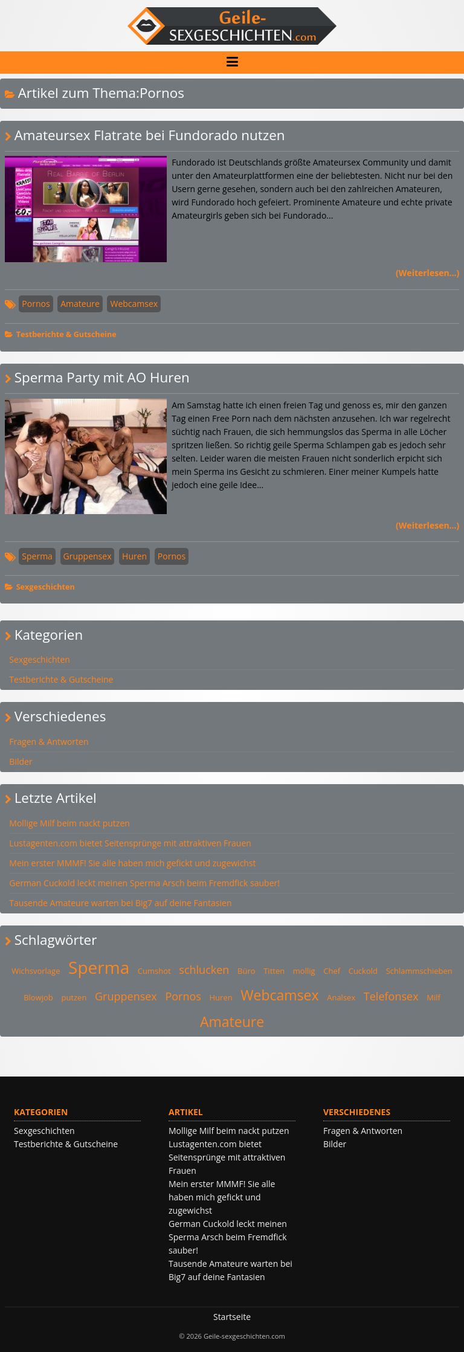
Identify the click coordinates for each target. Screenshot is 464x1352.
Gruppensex (87, 556)
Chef (331, 970)
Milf (433, 997)
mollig (304, 970)
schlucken (204, 969)
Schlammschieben (419, 970)
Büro (246, 970)
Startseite (232, 1316)
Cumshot (154, 970)
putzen (73, 997)
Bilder (20, 761)
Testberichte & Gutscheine (66, 334)
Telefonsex (391, 996)
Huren (134, 556)
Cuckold (363, 970)
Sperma (37, 556)
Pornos (36, 303)
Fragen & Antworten (48, 741)
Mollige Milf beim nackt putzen (69, 823)
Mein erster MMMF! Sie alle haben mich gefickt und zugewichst (132, 863)
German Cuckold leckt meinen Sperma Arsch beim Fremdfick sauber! (144, 883)
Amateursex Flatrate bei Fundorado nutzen (149, 135)
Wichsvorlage (35, 970)
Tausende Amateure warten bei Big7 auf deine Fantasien (120, 903)
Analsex (341, 997)
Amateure (80, 303)
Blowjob (38, 997)
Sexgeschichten (45, 587)
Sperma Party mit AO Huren (102, 377)
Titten (274, 970)
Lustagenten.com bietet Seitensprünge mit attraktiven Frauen (130, 843)
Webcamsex (134, 303)
